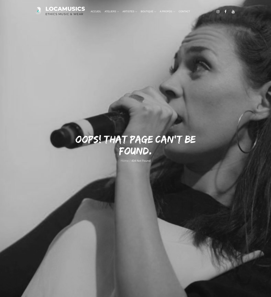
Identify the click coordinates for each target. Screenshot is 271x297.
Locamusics (65, 8)
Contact (184, 11)
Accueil (96, 11)
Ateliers (112, 11)
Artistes (130, 11)
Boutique (148, 11)
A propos (167, 11)
